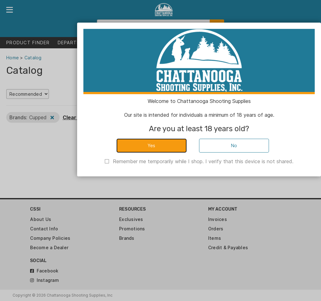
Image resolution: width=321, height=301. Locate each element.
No (234, 145)
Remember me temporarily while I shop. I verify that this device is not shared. (203, 161)
